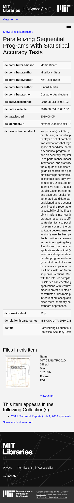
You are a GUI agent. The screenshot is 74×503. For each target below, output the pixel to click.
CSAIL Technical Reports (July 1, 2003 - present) (41, 416)
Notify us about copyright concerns (52, 497)
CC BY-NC (41, 494)
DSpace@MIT (38, 9)
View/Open (46, 395)
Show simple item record (18, 31)
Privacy (7, 467)
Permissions (24, 467)
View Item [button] (10, 19)
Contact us (9, 475)
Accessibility (45, 467)
